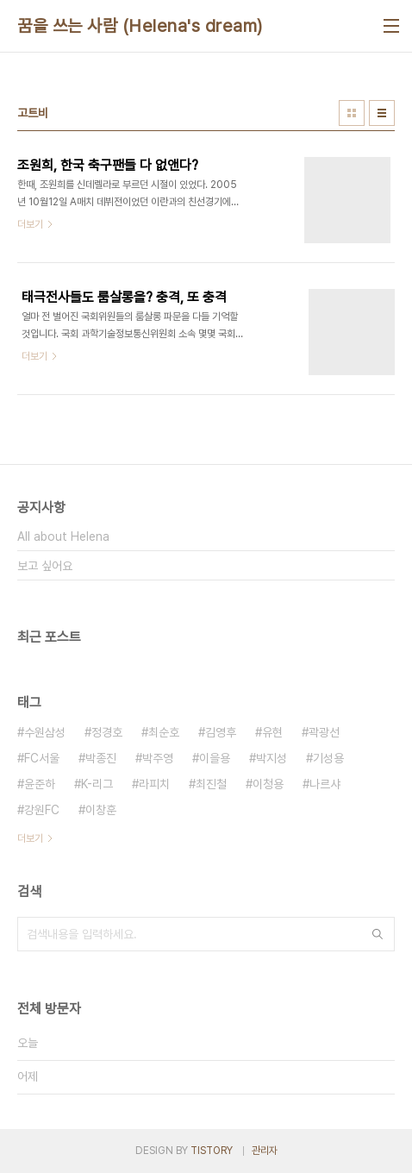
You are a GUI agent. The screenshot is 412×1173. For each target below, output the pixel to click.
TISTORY (211, 1151)
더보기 (30, 838)
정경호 (106, 732)
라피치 (154, 784)
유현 (272, 732)
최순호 (163, 732)
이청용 (268, 784)
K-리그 (97, 784)
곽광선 (324, 732)
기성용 (328, 758)
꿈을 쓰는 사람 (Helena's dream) (140, 25)
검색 (377, 934)
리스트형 (382, 113)
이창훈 (100, 810)
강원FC (41, 810)
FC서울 (41, 758)
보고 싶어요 (44, 566)
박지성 (271, 758)
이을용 (214, 758)
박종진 (100, 758)
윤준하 (39, 784)
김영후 (220, 732)
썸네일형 (352, 113)
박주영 (157, 758)
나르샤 (324, 784)
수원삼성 (45, 732)
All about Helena (63, 536)
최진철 (211, 784)
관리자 (265, 1151)
